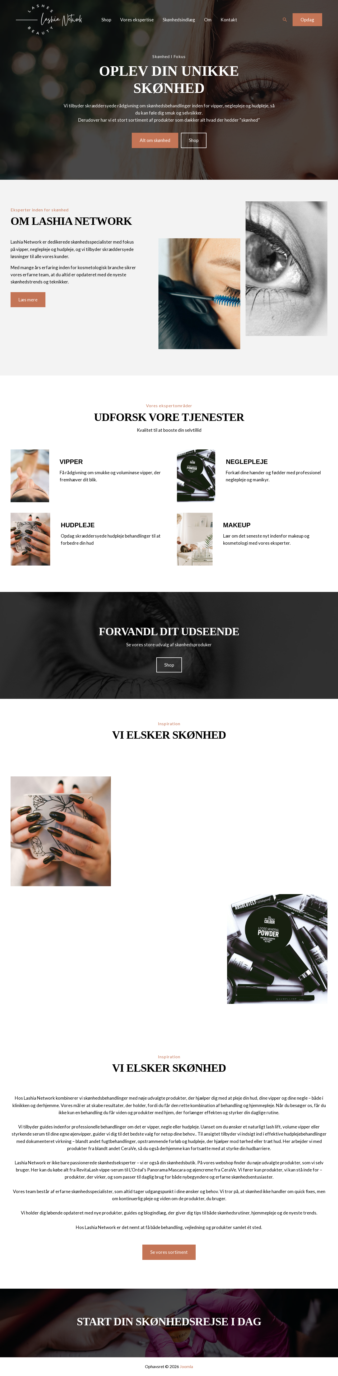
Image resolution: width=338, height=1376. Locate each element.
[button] (285, 19)
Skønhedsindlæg (179, 19)
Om (208, 19)
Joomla (186, 1366)
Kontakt (228, 19)
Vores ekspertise (137, 19)
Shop (106, 19)
